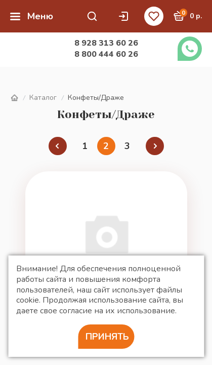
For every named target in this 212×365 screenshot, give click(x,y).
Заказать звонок (190, 49)
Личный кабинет (123, 16)
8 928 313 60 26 (106, 43)
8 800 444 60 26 (106, 54)
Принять (107, 337)
